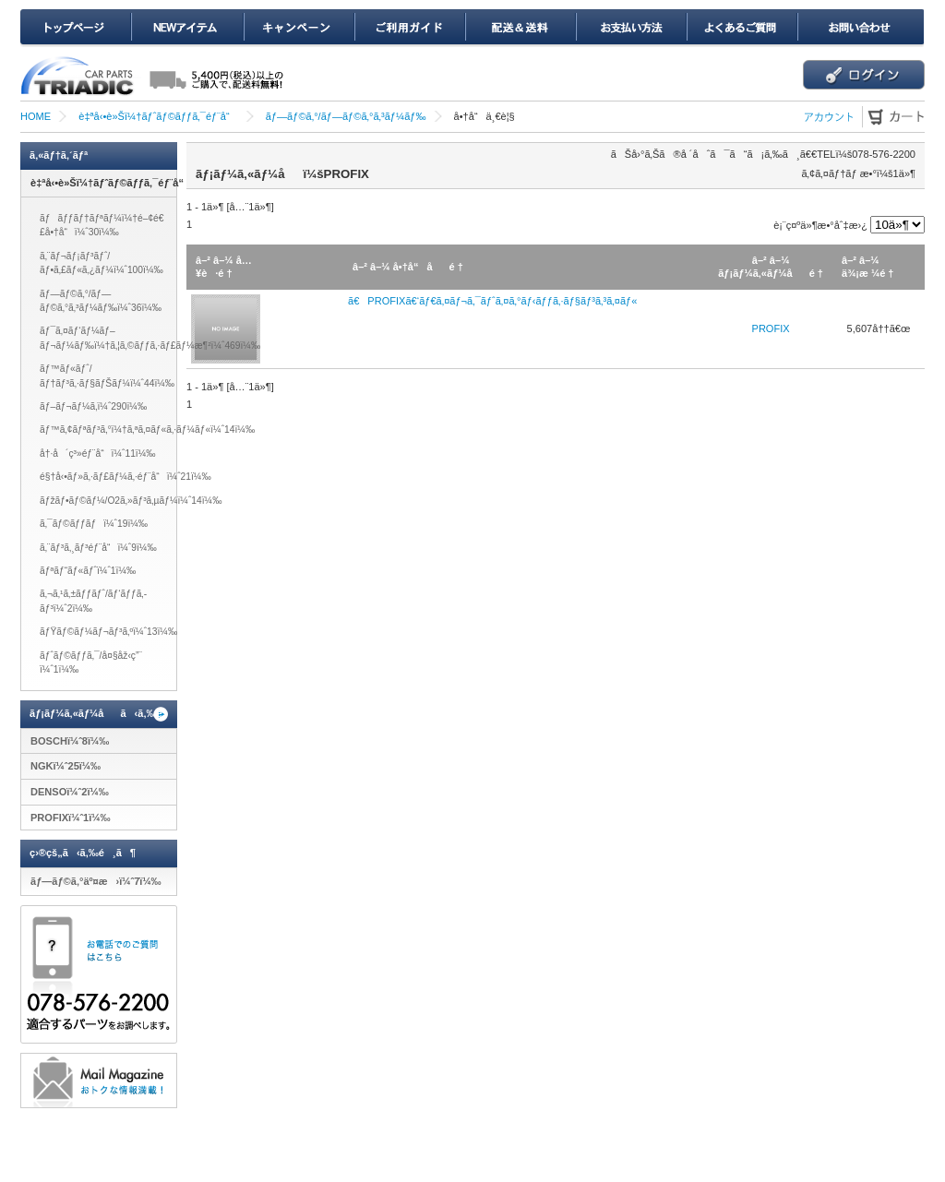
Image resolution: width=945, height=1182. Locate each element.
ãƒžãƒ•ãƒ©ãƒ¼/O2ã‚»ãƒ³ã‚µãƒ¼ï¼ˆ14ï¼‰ (130, 500)
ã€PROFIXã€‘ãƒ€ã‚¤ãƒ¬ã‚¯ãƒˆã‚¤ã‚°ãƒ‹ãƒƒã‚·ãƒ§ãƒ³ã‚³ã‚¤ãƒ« (492, 300)
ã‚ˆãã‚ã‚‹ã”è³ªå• (741, 28)
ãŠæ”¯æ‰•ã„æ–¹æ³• (630, 28)
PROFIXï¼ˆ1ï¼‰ (70, 817)
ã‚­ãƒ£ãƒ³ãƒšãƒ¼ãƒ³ (298, 28)
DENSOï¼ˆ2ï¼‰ (69, 791)
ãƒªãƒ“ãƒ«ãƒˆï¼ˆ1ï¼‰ (88, 571)
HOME (35, 116)
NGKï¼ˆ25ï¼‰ (65, 765)
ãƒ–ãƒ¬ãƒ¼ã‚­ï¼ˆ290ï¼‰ (93, 406)
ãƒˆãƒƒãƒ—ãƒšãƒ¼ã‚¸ (75, 28)
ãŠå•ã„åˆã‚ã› (860, 28)
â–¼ (223, 260)
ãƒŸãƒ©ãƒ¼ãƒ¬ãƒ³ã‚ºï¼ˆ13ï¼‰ (108, 632)
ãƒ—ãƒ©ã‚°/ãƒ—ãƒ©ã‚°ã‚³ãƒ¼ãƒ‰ (346, 116)
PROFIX (771, 328)
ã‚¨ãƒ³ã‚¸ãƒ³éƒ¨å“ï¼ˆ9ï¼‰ (98, 548)
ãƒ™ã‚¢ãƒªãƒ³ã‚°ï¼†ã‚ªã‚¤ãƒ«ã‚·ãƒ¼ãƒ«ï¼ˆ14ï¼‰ (147, 429)
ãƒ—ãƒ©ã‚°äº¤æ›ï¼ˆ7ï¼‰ (95, 881)
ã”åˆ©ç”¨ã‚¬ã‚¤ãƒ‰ (408, 28)
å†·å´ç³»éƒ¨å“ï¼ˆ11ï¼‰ (98, 453)
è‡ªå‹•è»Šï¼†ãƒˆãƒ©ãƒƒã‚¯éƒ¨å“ (157, 116)
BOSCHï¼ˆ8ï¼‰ (69, 740)
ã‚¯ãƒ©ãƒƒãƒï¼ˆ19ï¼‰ (94, 524)
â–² (203, 260)
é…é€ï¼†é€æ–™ (519, 28)
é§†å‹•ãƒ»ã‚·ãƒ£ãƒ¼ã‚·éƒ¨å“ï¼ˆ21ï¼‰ (125, 477)
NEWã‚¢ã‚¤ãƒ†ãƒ (187, 28)
